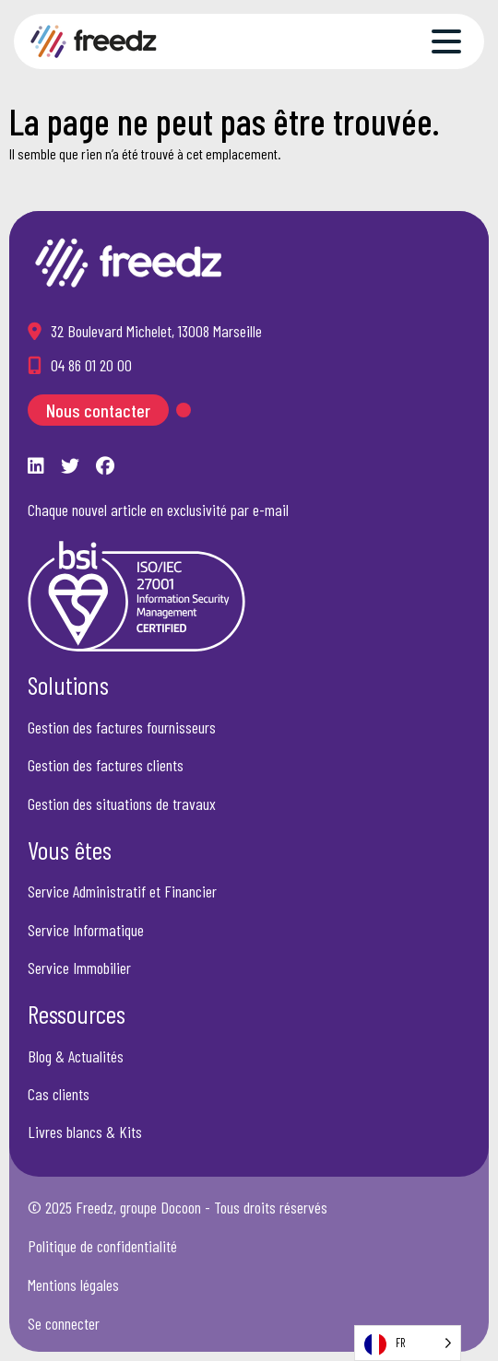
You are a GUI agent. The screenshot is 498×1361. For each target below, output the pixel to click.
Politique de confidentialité (102, 1246)
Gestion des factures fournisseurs (122, 727)
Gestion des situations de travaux (122, 803)
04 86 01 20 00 (91, 365)
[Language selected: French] (407, 1343)
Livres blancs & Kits (85, 1131)
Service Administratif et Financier (122, 891)
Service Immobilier (79, 967)
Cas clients (58, 1094)
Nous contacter (98, 410)
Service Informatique (86, 930)
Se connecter (64, 1323)
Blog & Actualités (76, 1056)
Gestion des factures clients (106, 765)
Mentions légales (73, 1284)
